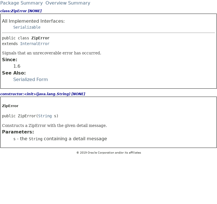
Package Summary (21, 3)
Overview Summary (67, 3)
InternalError (34, 43)
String (45, 116)
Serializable (26, 27)
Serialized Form (30, 79)
